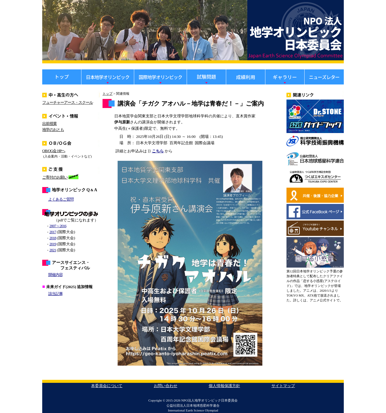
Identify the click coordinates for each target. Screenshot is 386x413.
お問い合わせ (165, 385)
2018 (52, 238)
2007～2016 (57, 226)
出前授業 (49, 123)
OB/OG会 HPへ (53, 150)
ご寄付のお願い (55, 177)
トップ (107, 93)
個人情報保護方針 (224, 385)
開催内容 (55, 274)
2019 (52, 244)
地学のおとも (53, 129)
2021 (52, 250)
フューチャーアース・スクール (67, 102)
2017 (52, 232)
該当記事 (55, 293)
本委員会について (106, 385)
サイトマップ (283, 385)
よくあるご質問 (61, 199)
